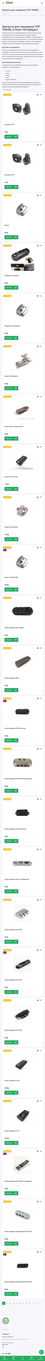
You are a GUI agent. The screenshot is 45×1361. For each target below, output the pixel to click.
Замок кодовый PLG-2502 (13, 929)
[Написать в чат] (41, 1352)
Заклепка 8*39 (9, 175)
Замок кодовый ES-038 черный (15, 829)
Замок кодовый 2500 (11, 678)
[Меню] (3, 3)
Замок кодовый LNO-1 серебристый (16, 879)
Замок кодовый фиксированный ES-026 (18, 1231)
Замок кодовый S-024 (11, 1080)
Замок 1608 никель (11, 376)
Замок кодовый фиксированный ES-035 (18, 1282)
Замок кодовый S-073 (11, 1131)
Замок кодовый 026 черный (14, 628)
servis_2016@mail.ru (8, 1343)
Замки (6, 225)
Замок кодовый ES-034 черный (15, 728)
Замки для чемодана (11, 275)
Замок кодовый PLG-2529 (13, 1030)
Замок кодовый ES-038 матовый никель (18, 779)
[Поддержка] (42, 3)
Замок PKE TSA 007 (11, 477)
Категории (7, 89)
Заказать (11, 136)
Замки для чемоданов (12, 326)
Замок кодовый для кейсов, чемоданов (18, 1181)
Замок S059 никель (11, 527)
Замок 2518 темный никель (13, 426)
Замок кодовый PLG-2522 (13, 980)
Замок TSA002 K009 (11, 577)
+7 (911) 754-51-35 (7, 1337)
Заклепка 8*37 (9, 124)
